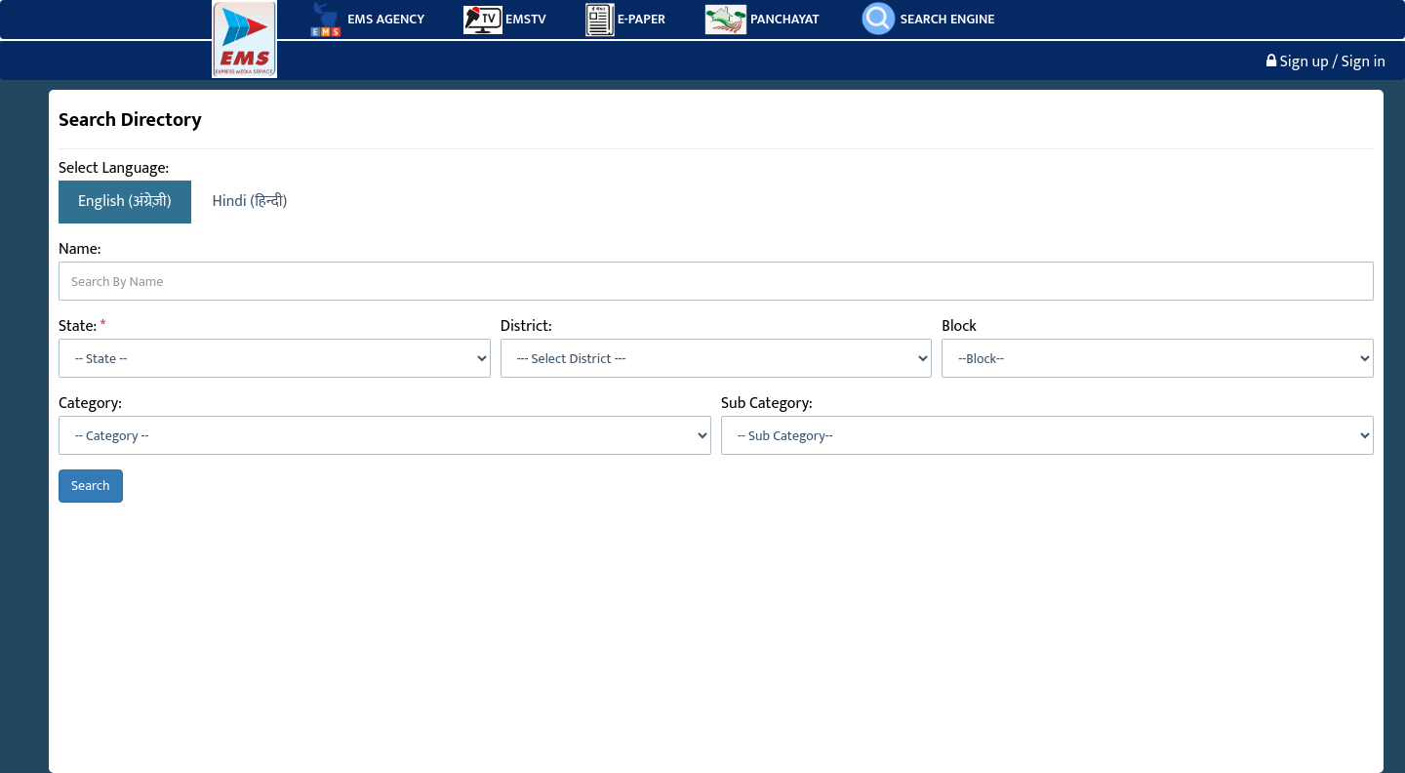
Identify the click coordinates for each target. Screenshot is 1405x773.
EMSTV (504, 20)
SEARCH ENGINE (927, 18)
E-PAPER (625, 20)
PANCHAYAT (762, 19)
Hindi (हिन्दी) (250, 201)
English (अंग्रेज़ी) (125, 201)
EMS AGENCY (364, 19)
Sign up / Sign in (1325, 62)
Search (90, 485)
